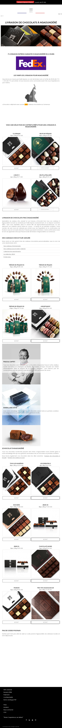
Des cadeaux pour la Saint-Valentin (15, 249)
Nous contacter (8, 710)
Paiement (7, 695)
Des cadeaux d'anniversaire (12, 246)
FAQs (5, 705)
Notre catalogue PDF (10, 700)
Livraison (6, 707)
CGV (5, 712)
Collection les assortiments (12, 251)
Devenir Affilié (8, 692)
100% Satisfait (8, 690)
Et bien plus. (7, 257)
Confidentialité (8, 697)
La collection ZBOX (9, 254)
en (61, 14)
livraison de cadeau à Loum (16, 458)
